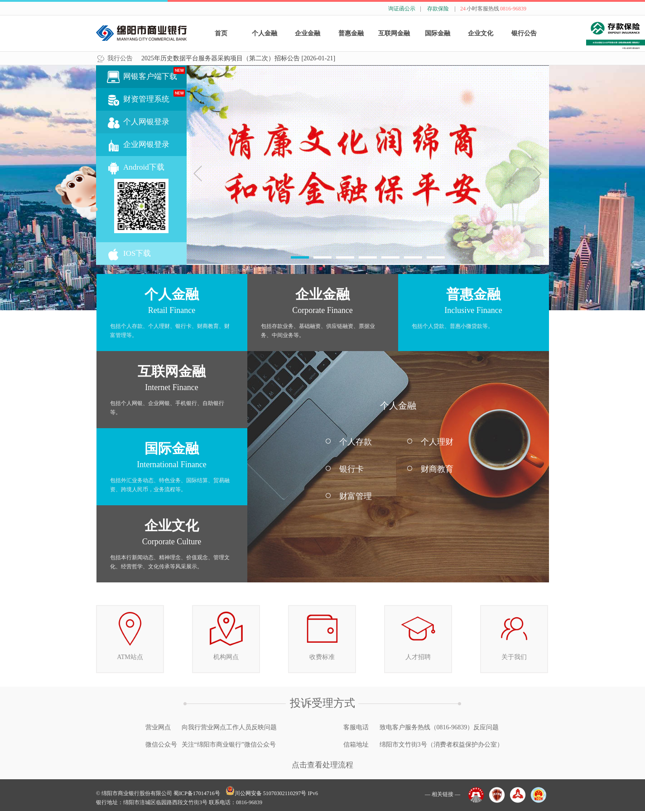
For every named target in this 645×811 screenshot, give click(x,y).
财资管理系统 (155, 97)
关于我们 (514, 633)
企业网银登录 (146, 144)
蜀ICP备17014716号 (196, 793)
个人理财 (437, 441)
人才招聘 (418, 633)
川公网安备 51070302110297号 (266, 793)
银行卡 (351, 469)
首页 (221, 33)
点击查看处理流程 (322, 765)
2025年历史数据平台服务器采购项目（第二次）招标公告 (238, 58)
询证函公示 (401, 8)
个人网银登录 (146, 121)
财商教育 (437, 469)
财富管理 (355, 496)
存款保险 (438, 8)
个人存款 (355, 441)
